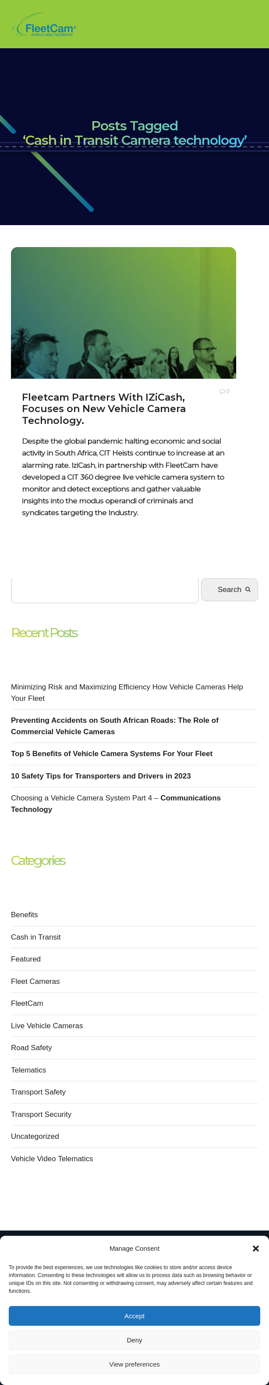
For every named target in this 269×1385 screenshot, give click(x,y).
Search (229, 589)
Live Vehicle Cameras (47, 1026)
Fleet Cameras (35, 981)
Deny (134, 1340)
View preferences (134, 1364)
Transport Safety (38, 1092)
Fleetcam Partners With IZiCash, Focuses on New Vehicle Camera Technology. (104, 409)
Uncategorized (35, 1136)
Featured (26, 959)
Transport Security (41, 1114)
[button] (255, 1248)
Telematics (28, 1070)
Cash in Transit (35, 937)
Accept (134, 1316)
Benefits (24, 915)
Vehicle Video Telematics (52, 1159)
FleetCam (27, 1003)
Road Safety (31, 1048)
